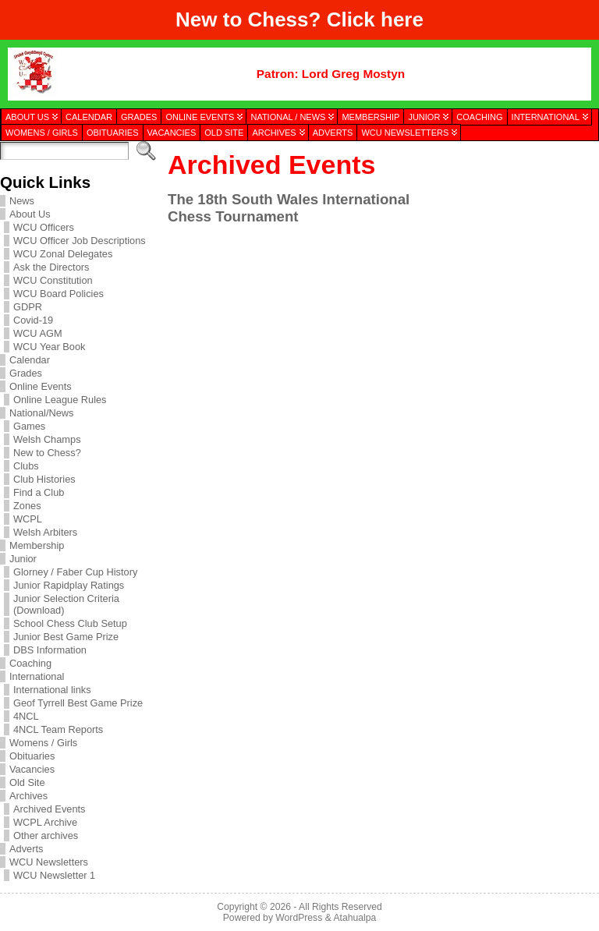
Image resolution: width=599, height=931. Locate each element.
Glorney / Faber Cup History (75, 572)
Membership (36, 545)
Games (29, 426)
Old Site (27, 782)
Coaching (30, 663)
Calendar (29, 360)
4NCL (26, 716)
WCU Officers (43, 227)
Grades (25, 373)
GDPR (27, 307)
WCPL (27, 519)
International (36, 676)
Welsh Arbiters (45, 532)
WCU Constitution (53, 280)
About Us (30, 214)
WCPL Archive (45, 822)
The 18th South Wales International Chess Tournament (288, 208)
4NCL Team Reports (58, 729)
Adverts (26, 849)
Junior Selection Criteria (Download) (66, 604)
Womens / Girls (43, 743)
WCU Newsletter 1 (54, 875)
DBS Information (50, 650)
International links (52, 690)
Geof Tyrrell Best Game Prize (78, 703)
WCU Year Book (49, 346)
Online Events (40, 386)
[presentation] (515, 221)
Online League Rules (60, 399)
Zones (27, 506)
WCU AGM (37, 333)
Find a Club (38, 492)
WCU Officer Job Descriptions (79, 240)
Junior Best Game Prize (66, 636)
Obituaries (32, 756)
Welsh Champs (47, 439)
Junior (23, 559)
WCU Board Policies (58, 293)
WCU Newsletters (48, 862)
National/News (41, 413)
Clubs (26, 466)
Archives (28, 796)
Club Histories (44, 479)
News (21, 201)
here (402, 19)
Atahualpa (354, 917)
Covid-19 (33, 320)
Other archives (45, 835)
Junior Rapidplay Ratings (68, 585)
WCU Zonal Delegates (62, 254)
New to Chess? (47, 452)
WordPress (298, 917)
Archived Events (49, 809)
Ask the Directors (51, 267)
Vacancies (32, 769)
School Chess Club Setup (70, 623)
